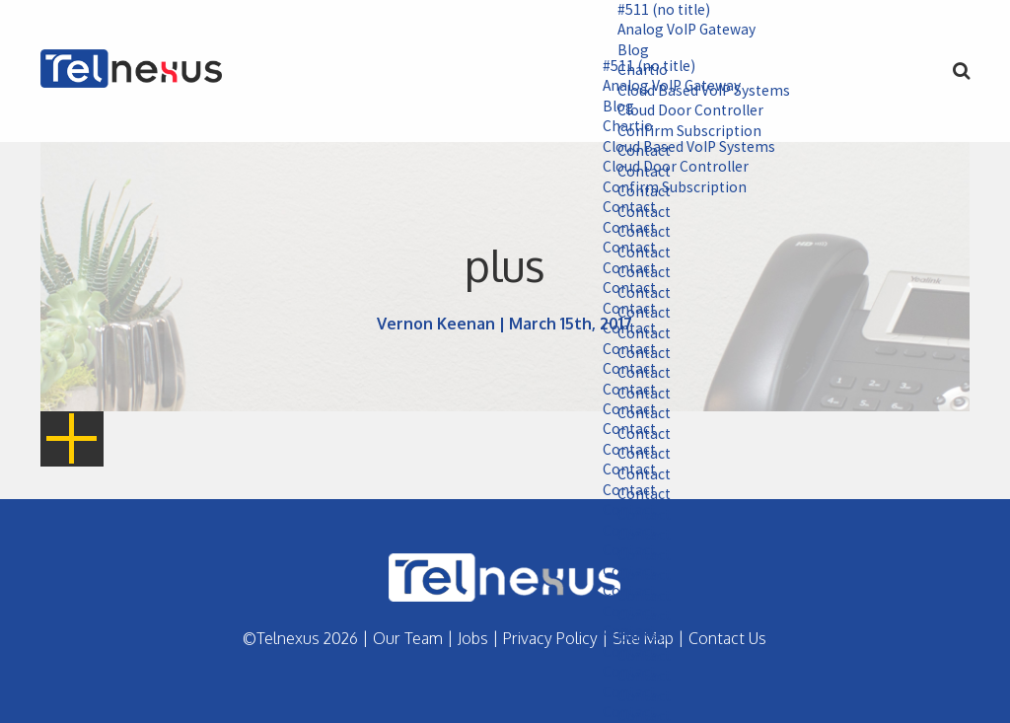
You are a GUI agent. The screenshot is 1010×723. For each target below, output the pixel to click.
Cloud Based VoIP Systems (680, 149)
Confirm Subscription (664, 189)
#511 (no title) (655, 10)
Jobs (473, 638)
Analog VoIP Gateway (679, 30)
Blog (623, 51)
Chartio (617, 128)
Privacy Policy (550, 638)
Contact (619, 210)
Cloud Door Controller (667, 170)
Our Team (408, 638)
